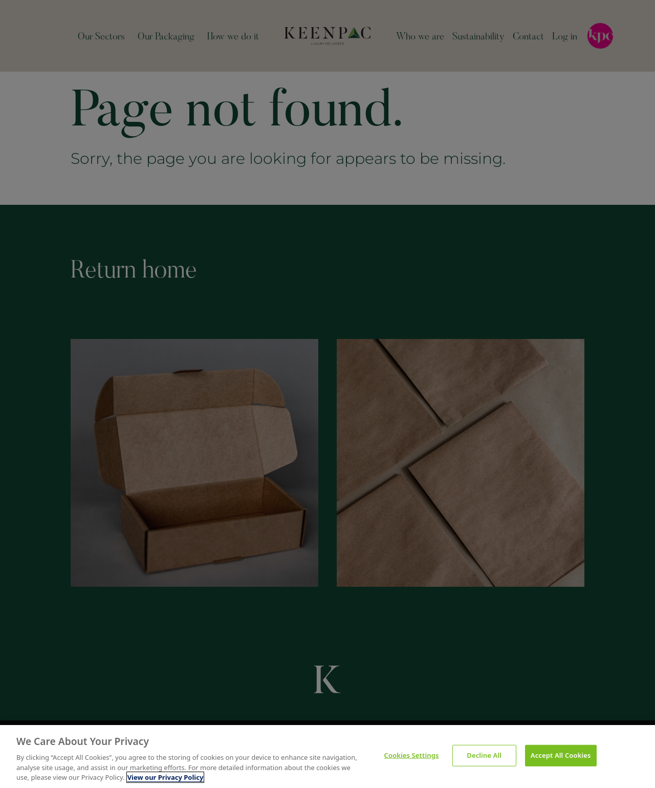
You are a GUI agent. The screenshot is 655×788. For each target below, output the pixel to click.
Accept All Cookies (561, 755)
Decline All (484, 755)
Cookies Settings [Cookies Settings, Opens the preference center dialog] (411, 755)
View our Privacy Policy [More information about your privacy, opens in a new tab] (165, 777)
